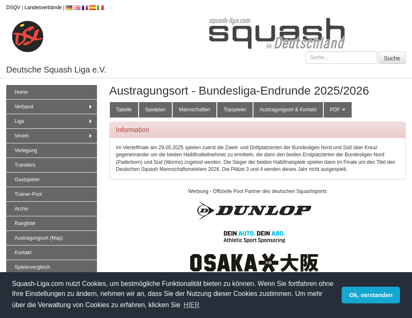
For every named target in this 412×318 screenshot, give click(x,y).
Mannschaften (194, 110)
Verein (54, 136)
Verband (54, 107)
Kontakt (23, 252)
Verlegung (26, 150)
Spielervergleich (32, 267)
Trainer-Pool (28, 194)
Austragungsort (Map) (39, 238)
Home (21, 92)
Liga (54, 121)
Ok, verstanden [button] (370, 295)
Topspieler (234, 110)
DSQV (13, 7)
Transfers (25, 165)
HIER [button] (191, 304)
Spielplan (155, 110)
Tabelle (124, 110)
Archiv (21, 209)
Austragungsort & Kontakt (288, 110)
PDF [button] (337, 110)
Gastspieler (27, 180)
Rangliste (25, 223)
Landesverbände (43, 7)
